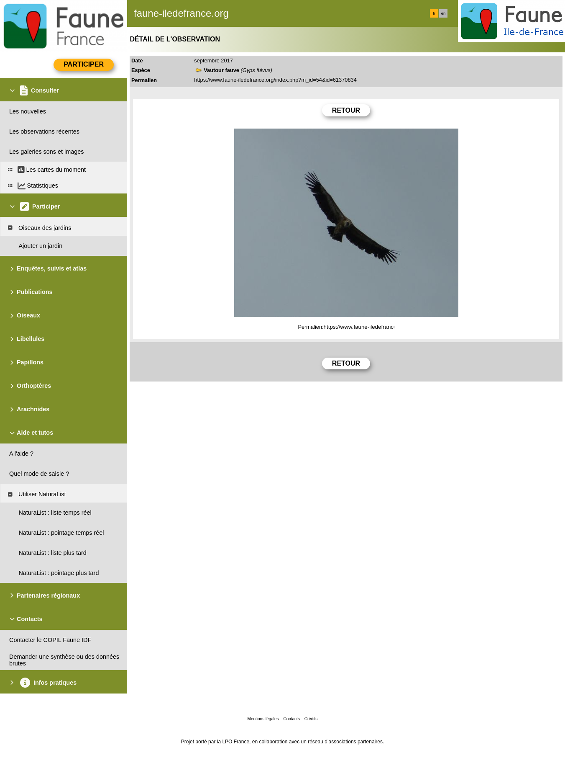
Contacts (291, 719)
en (443, 13)
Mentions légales (263, 719)
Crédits (311, 719)
